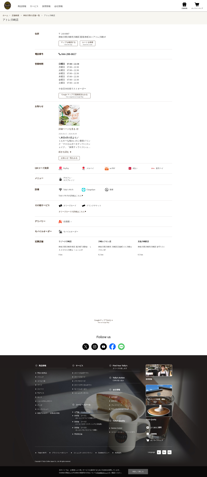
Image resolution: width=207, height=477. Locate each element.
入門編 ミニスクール (82, 412)
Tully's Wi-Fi (42, 453)
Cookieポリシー (103, 453)
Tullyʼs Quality (119, 421)
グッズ (39, 405)
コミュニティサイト (81, 393)
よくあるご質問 (153, 427)
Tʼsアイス (40, 393)
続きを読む (65, 152)
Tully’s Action (119, 379)
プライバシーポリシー (60, 453)
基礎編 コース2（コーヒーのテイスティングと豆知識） (88, 423)
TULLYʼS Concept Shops (120, 409)
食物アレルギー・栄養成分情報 (48, 413)
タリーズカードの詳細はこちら (72, 212)
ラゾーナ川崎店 (65, 242)
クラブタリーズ (79, 381)
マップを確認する (68, 43)
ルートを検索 (87, 43)
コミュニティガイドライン (83, 453)
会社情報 (116, 390)
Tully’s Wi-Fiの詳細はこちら (71, 196)
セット (39, 397)
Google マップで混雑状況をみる (75, 96)
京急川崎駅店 (143, 242)
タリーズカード (79, 377)
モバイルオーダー (80, 389)
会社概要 (114, 397)
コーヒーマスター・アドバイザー (123, 432)
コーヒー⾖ (41, 381)
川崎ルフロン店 (104, 242)
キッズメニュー (42, 409)
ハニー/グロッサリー (44, 401)
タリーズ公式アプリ (81, 373)
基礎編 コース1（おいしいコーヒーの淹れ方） (85, 417)
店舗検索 (15, 15)
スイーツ (40, 389)
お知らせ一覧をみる (69, 158)
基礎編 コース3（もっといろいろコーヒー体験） (86, 429)
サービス (79, 366)
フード (39, 385)
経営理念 (114, 401)
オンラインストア (154, 440)
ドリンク (40, 377)
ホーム (5, 15)
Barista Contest (116, 428)
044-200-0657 (67, 54)
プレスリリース (116, 405)
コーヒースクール (83, 405)
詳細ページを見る (68, 129)
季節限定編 (78, 434)
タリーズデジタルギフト (83, 385)
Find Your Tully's (120, 367)
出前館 (67, 221)
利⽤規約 (118, 453)
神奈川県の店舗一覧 (31, 15)
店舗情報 (151, 434)
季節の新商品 (42, 373)
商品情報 (42, 366)
